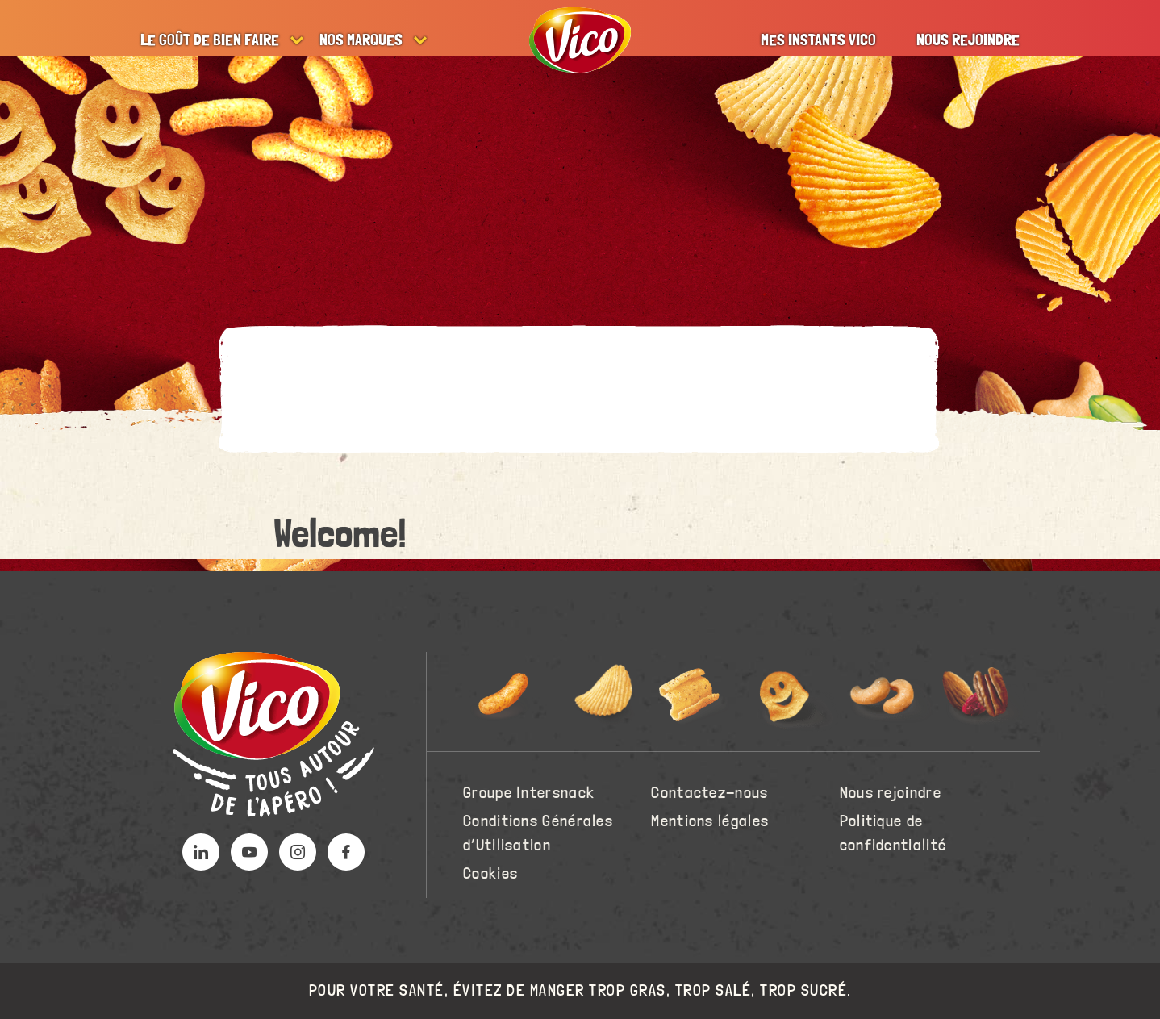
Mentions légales (710, 821)
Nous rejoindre (968, 40)
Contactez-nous (709, 793)
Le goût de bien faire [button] (209, 40)
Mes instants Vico (818, 40)
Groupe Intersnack (529, 793)
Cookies (490, 874)
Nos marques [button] (361, 40)
